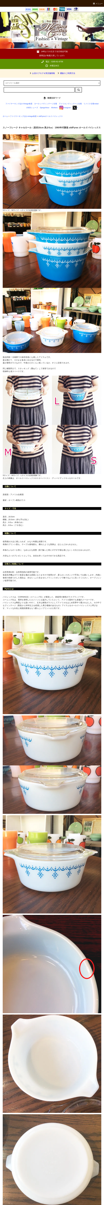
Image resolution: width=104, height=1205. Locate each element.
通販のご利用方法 (66, 73)
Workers (54, 108)
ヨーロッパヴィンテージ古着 (45, 104)
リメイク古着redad (91, 104)
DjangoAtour (44, 108)
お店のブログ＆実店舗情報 (42, 73)
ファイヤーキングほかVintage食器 (18, 104)
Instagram (65, 108)
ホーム (5, 116)
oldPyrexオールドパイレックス (50, 116)
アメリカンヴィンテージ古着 (70, 104)
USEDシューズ (32, 108)
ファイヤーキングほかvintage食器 (23, 116)
